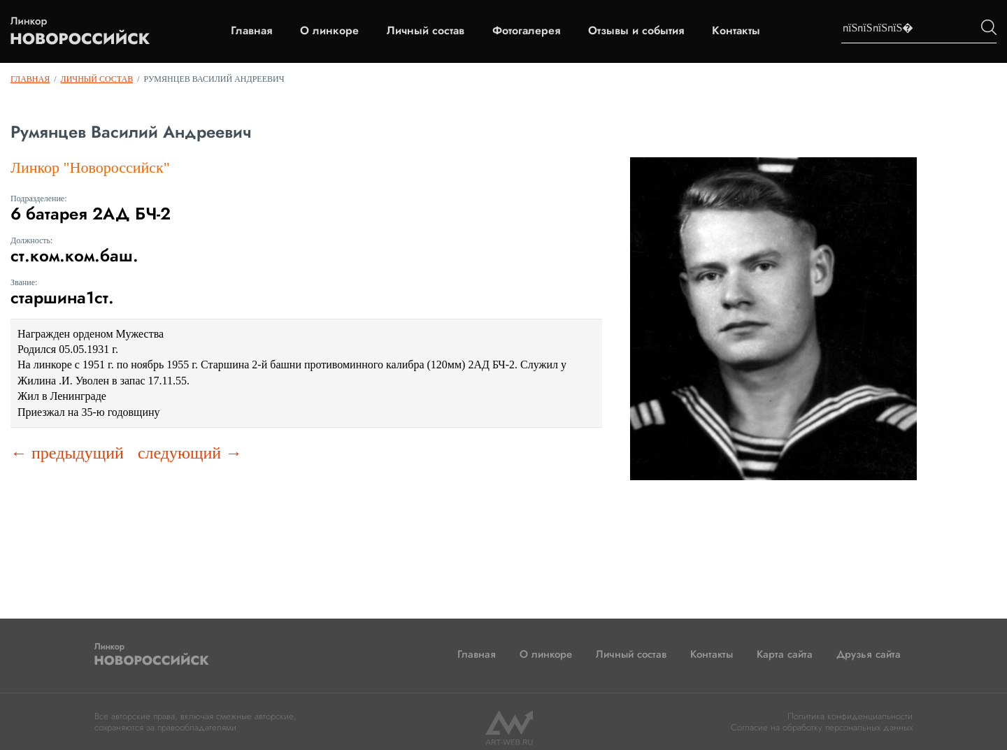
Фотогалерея (526, 30)
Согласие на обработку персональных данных (822, 727)
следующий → (190, 453)
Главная (251, 30)
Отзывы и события (636, 30)
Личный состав (425, 30)
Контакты (736, 30)
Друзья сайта (868, 654)
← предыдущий (67, 453)
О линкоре (329, 30)
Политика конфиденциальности (850, 716)
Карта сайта (785, 654)
